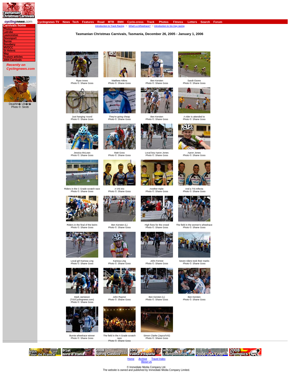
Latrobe (8, 32)
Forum (217, 21)
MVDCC (8, 47)
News (66, 21)
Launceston (11, 35)
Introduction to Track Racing (109, 26)
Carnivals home (14, 25)
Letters (192, 21)
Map (6, 53)
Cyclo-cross (135, 21)
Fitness (178, 21)
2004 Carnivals (13, 59)
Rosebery (9, 44)
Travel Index (158, 359)
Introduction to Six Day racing (169, 26)
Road (101, 21)
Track (150, 21)
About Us (146, 361)
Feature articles (13, 56)
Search (205, 21)
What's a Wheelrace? (140, 26)
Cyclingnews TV (48, 21)
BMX (121, 21)
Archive (142, 359)
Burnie (8, 41)
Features (88, 21)
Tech (75, 21)
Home (130, 359)
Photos (163, 21)
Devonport (10, 38)
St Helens (9, 50)
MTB (111, 21)
